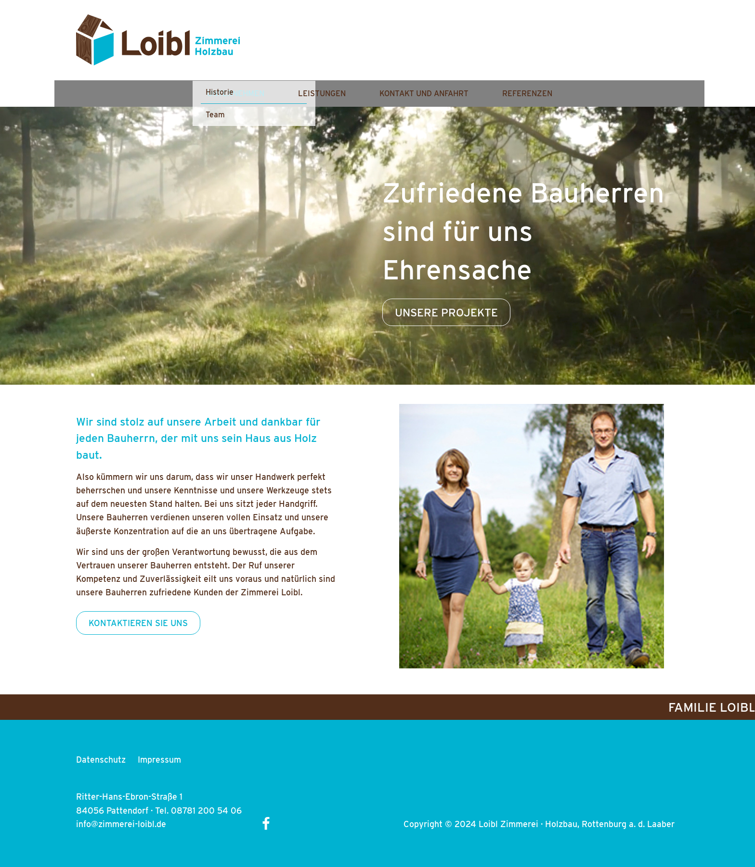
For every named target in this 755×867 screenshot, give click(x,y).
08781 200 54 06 (206, 810)
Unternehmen (335, 46)
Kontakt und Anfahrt (523, 46)
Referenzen (626, 46)
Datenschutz (101, 759)
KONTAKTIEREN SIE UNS (138, 623)
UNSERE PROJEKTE (446, 312)
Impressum (159, 759)
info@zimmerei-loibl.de (121, 824)
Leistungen (421, 46)
